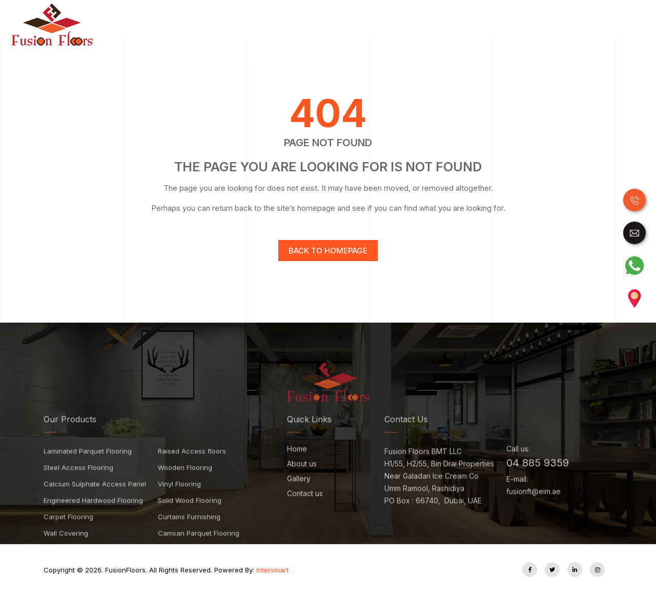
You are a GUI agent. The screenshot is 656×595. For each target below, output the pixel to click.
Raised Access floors (192, 467)
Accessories (605, 24)
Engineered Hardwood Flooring (93, 516)
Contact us (305, 509)
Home (218, 24)
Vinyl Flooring (179, 499)
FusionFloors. (116, 570)
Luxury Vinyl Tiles (375, 24)
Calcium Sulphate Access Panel (95, 499)
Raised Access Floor (483, 24)
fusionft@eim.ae (533, 507)
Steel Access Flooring (78, 483)
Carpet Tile (552, 24)
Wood (243, 24)
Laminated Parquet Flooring (88, 467)
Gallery (299, 495)
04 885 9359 (537, 478)
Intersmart (272, 570)
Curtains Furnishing (189, 532)
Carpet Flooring (68, 532)
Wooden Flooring (185, 483)
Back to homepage (328, 250)
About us (302, 480)
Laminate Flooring (297, 24)
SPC (426, 24)
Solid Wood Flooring (189, 516)
